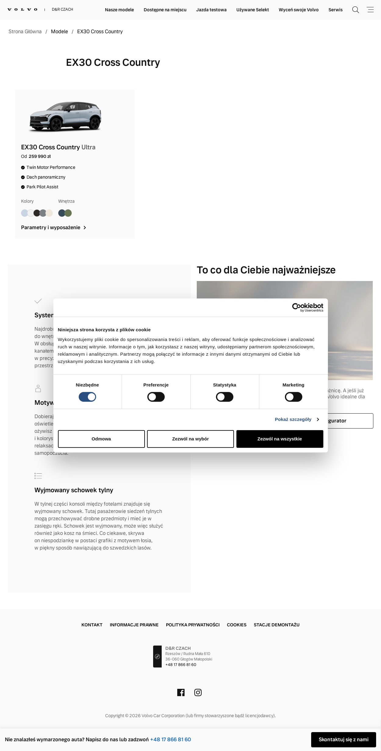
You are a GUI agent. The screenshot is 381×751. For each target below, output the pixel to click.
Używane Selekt (252, 9)
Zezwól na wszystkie (279, 438)
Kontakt (91, 625)
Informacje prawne (134, 625)
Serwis (336, 9)
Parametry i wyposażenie (54, 227)
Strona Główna (25, 32)
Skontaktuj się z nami (343, 739)
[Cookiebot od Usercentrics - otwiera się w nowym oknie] (296, 307)
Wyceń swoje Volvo (299, 9)
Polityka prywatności (193, 625)
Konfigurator (331, 421)
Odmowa (101, 438)
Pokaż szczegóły (293, 419)
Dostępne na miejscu (165, 9)
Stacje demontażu (277, 625)
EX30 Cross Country (100, 32)
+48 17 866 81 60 (170, 739)
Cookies (236, 625)
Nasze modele (119, 9)
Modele (59, 32)
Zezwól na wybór (190, 438)
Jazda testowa (211, 9)
